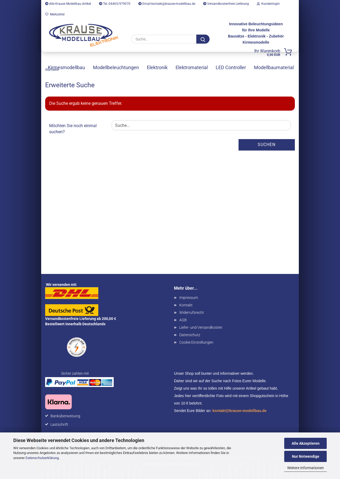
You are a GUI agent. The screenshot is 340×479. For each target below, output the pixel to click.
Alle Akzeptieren (306, 443)
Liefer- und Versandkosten (200, 327)
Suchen (266, 144)
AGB (183, 320)
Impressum (188, 297)
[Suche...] (203, 39)
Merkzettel (55, 14)
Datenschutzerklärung (42, 458)
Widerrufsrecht (191, 312)
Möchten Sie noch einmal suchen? (73, 128)
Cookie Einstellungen (196, 342)
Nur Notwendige (305, 456)
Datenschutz (189, 335)
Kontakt (186, 305)
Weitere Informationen (305, 468)
